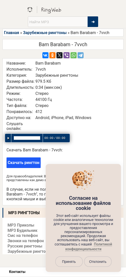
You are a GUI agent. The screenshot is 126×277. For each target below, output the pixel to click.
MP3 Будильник (22, 230)
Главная (11, 32)
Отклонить (97, 262)
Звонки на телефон (26, 240)
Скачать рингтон (23, 162)
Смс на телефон (23, 235)
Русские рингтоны (25, 246)
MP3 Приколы (21, 225)
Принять (69, 262)
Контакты (17, 272)
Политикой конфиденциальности (88, 246)
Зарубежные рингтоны (45, 32)
